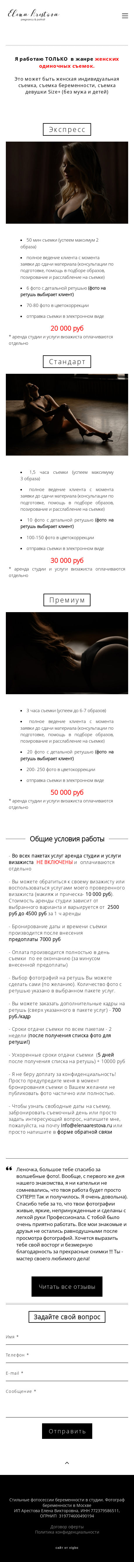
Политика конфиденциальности (67, 1532)
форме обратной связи (84, 1132)
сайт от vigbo (66, 1547)
